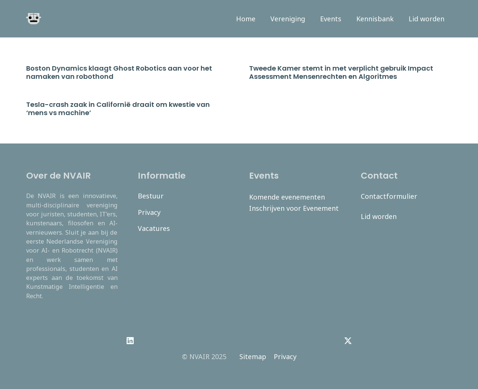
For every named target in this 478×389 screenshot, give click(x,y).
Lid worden (379, 216)
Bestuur (151, 195)
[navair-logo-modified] (33, 18)
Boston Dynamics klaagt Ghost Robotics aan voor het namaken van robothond (119, 72)
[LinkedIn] (130, 341)
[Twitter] (348, 341)
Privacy (149, 212)
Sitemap (252, 356)
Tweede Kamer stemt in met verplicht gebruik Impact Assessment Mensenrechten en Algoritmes (341, 72)
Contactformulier (389, 196)
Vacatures (154, 228)
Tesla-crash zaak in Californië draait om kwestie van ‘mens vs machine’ (118, 108)
